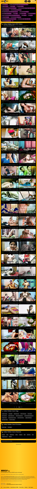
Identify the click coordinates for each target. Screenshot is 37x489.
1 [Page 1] (14, 407)
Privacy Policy (21, 487)
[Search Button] (29, 1)
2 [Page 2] (16, 407)
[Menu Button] (26, 1)
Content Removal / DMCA (14, 487)
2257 (1, 487)
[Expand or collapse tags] (13, 20)
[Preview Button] (17, 36)
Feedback (26, 487)
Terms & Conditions (6, 487)
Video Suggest (30, 487)
